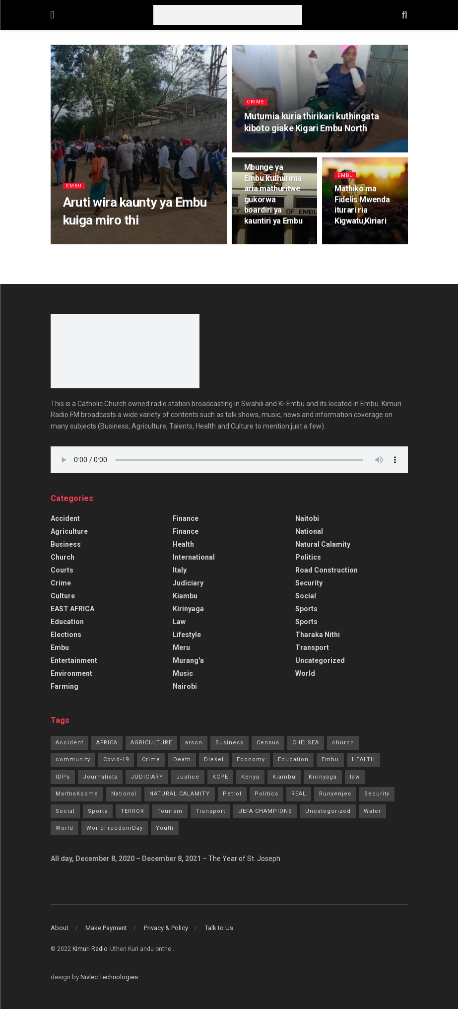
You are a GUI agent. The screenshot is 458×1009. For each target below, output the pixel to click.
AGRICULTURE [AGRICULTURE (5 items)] (151, 742)
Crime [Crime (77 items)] (151, 759)
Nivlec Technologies (109, 977)
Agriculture (69, 531)
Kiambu (185, 596)
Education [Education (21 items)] (293, 759)
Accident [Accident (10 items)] (69, 742)
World (305, 673)
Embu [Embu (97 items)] (330, 759)
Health (183, 544)
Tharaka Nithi (317, 635)
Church (62, 557)
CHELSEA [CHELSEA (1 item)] (305, 742)
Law (179, 622)
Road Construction (326, 570)
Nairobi (185, 686)
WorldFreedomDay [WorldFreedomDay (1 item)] (114, 828)
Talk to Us (219, 928)
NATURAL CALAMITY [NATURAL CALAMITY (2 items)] (179, 794)
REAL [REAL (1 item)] (298, 794)
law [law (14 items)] (355, 777)
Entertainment (74, 660)
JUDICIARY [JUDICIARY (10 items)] (147, 777)
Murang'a (188, 660)
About (59, 928)
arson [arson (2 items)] (193, 742)
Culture (63, 596)
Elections (66, 635)
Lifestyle (187, 635)
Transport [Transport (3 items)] (210, 811)
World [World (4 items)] (64, 828)
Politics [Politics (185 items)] (266, 794)
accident (65, 518)
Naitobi (307, 518)
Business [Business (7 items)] (229, 742)
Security (309, 583)
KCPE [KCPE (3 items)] (220, 777)
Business (66, 544)
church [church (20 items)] (343, 742)
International (194, 557)
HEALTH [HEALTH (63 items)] (363, 759)
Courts (62, 570)
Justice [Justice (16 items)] (187, 777)
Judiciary (188, 583)
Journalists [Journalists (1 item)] (100, 777)
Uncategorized (320, 660)
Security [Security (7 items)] (377, 794)
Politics (308, 557)
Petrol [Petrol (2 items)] (232, 794)
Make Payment (106, 928)
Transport (312, 647)
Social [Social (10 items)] (65, 811)
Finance (185, 518)
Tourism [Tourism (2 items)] (170, 811)
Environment (71, 673)
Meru (181, 647)
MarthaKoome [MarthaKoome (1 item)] (77, 794)
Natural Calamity (322, 544)
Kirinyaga (188, 609)
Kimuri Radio (89, 948)
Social (305, 596)
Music (183, 673)
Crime (256, 106)
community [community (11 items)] (73, 759)
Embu (74, 189)
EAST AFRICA (72, 609)
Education (67, 622)
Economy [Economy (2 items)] (251, 759)
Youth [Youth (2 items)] (165, 828)
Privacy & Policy (166, 928)
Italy (180, 570)
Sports (306, 609)
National (309, 531)
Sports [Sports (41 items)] (98, 811)
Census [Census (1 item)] (268, 742)
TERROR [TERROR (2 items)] (132, 811)
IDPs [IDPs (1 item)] (63, 777)
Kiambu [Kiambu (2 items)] (284, 777)
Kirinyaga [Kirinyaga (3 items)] (323, 777)
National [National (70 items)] (123, 794)
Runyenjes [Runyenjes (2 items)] (335, 794)
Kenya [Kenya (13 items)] (250, 777)
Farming (64, 686)
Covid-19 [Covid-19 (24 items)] (116, 759)
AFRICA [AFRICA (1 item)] (107, 742)
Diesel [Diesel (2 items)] (214, 759)
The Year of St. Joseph (244, 859)
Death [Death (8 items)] (182, 759)
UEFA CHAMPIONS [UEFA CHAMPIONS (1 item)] (265, 811)
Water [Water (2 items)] (372, 811)
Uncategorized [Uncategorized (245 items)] (328, 811)
